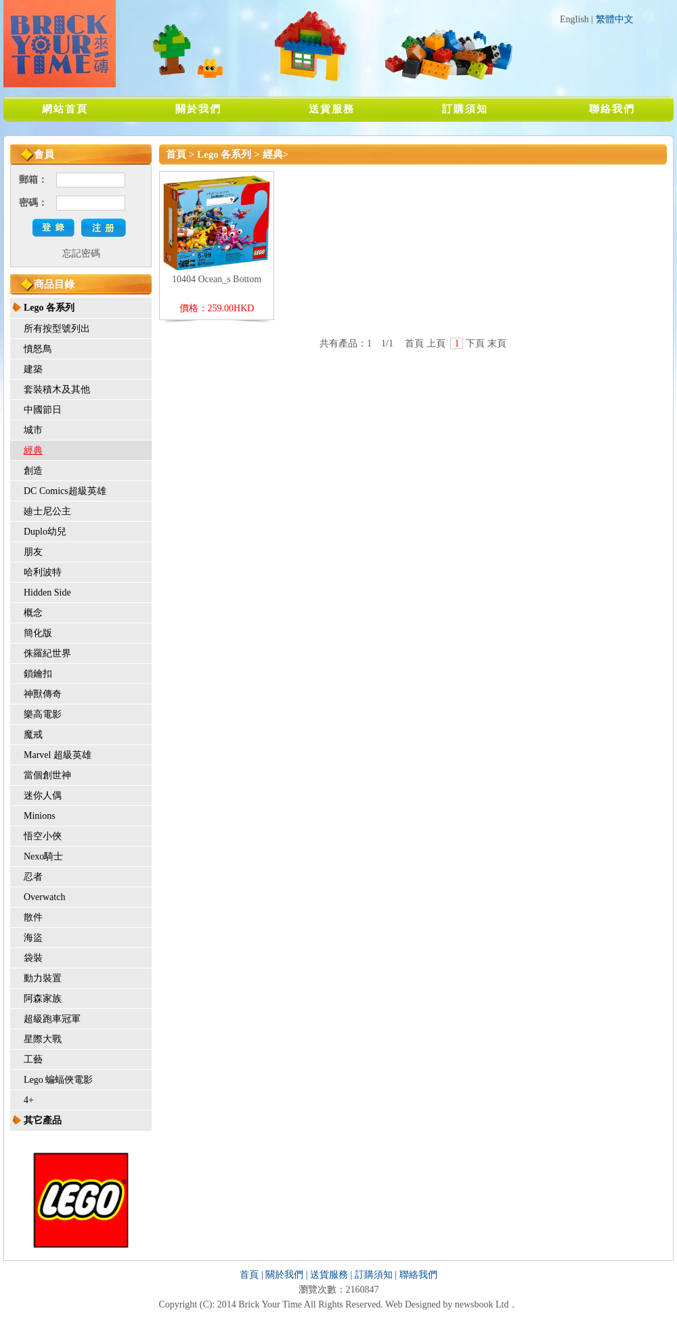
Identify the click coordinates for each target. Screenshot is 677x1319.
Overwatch (44, 897)
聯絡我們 (612, 109)
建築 (33, 369)
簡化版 (38, 633)
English (574, 19)
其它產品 (43, 1120)
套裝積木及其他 (57, 389)
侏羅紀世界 (47, 653)
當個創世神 (47, 775)
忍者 (33, 877)
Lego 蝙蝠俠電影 (58, 1080)
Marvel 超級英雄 (57, 755)
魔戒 (33, 735)
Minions (40, 816)
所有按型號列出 (57, 328)
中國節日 (43, 410)
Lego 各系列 (49, 308)
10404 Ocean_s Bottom (216, 279)
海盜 (33, 938)
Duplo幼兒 (45, 532)
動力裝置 (43, 978)
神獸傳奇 (43, 694)
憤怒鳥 (38, 349)
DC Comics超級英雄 (65, 491)
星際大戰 (43, 1039)
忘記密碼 (81, 253)
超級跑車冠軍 (52, 1019)
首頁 (176, 154)
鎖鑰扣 (38, 674)
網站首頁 (65, 109)
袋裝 (33, 958)
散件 (33, 917)
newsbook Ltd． (487, 1304)
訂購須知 (465, 109)
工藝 (33, 1059)
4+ (29, 1100)
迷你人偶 (43, 795)
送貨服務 (332, 109)
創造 (33, 471)
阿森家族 (43, 998)
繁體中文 (615, 19)
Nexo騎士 (43, 856)
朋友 (33, 552)
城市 (33, 430)
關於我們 (198, 109)
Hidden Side (47, 592)
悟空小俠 (43, 836)
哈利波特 (43, 572)
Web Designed (413, 1304)
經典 (33, 450)
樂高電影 (43, 714)
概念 (33, 613)
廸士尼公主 (47, 511)
